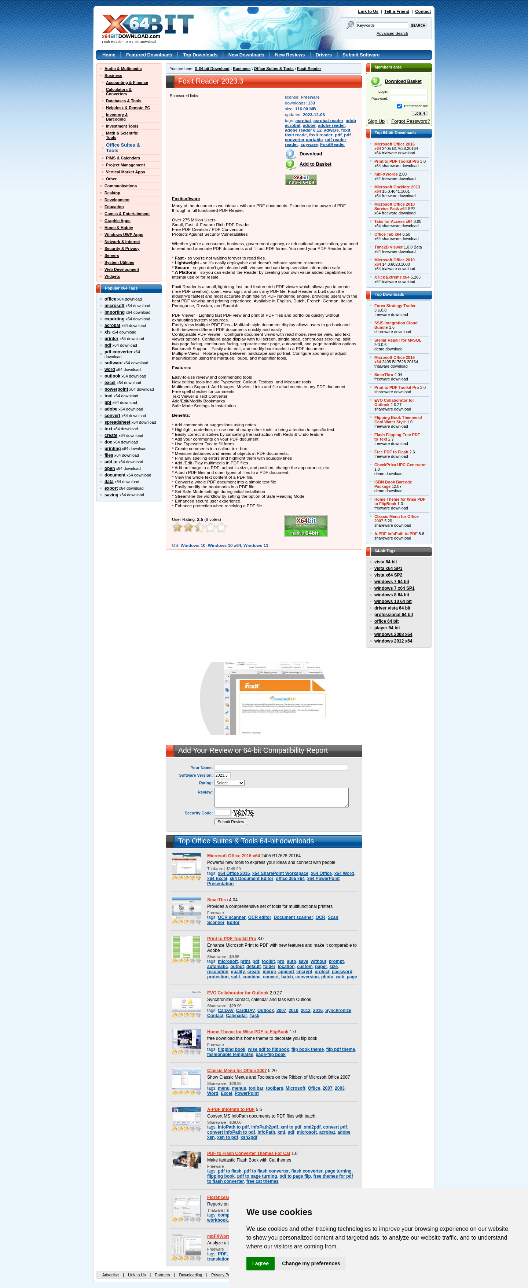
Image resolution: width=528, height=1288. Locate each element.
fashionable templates (230, 1054)
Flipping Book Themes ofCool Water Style (398, 419)
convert (112, 415)
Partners (162, 1275)
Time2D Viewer (388, 247)
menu (224, 1088)
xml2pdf (312, 1127)
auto (291, 961)
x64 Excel (217, 878)
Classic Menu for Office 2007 (237, 1070)
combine (251, 976)
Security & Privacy (122, 248)
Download (311, 154)
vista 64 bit (385, 561)
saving (111, 494)
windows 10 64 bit (393, 601)
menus (239, 1088)
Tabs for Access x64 (393, 221)
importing (114, 312)
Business (113, 75)
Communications (120, 186)
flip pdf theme (340, 1049)
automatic (217, 966)
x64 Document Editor (252, 878)
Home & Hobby (118, 227)
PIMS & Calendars (123, 158)
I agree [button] (260, 1263)
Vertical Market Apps (125, 172)
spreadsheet (117, 422)
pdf (107, 345)
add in (110, 461)
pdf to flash (229, 1171)
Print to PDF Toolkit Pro (231, 938)
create (110, 435)
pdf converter (118, 351)
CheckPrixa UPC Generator (400, 465)
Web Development (121, 269)
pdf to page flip (295, 1176)
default (253, 966)
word (109, 369)
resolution (217, 971)
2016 (318, 1010)
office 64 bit (386, 621)
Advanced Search (392, 33)
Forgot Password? (410, 121)
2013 (306, 1010)
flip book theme (308, 1049)
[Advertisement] (225, 143)
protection (217, 976)
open (109, 468)
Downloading (190, 1275)
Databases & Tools (124, 101)
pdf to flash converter (266, 1171)
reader (291, 144)
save (303, 961)
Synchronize (338, 1010)
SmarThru (217, 899)
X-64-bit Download (212, 68)
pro (280, 961)
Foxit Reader (309, 68)
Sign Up (376, 121)
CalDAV (226, 1010)
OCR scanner (232, 917)
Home (108, 55)
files (108, 455)
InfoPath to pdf (233, 1127)
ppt (107, 402)
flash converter (307, 1171)
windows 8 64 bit (391, 594)
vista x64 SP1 (388, 568)
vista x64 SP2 (388, 575)
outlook (112, 376)
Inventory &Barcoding (117, 117)
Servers (111, 255)
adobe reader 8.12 (303, 130)
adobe (110, 409)
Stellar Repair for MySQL (397, 340)
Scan (333, 917)
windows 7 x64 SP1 (394, 588)
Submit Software (361, 55)
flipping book (231, 1049)
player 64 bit (387, 627)
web (340, 976)
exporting (114, 318)
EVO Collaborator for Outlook (237, 993)
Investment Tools (122, 126)
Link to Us (368, 11)
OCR (321, 917)
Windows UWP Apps (123, 234)
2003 (340, 1088)
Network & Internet (122, 241)
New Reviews (290, 55)
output (237, 966)
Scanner (215, 922)
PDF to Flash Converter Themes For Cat (248, 1153)
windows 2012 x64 (393, 641)
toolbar (256, 1088)
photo (327, 976)
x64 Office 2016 (234, 873)
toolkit (268, 961)
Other (111, 179)
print (245, 961)
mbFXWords (220, 1236)
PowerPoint (247, 1093)
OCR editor (259, 917)
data (109, 481)
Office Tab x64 (388, 234)
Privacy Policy (223, 1275)
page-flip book (271, 1054)
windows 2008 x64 (393, 634)
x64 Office (321, 873)
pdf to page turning (257, 1176)
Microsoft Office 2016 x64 (233, 855)
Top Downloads (200, 55)
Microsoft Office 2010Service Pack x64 (394, 206)
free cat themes (262, 1181)
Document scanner (293, 917)
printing (112, 448)
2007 (281, 1010)
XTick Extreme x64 (392, 277)
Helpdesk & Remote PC (128, 108)
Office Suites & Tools (274, 68)
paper (321, 966)
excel (109, 382)
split (235, 976)
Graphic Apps (117, 220)
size (334, 966)
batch (287, 976)
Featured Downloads (149, 55)
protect (322, 971)
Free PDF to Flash (391, 452)
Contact (423, 11)
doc (108, 442)
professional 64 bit (393, 614)
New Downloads (246, 55)
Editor (233, 922)
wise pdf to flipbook (268, 1049)
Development (116, 200)
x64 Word (344, 873)
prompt (336, 961)
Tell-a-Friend (396, 11)
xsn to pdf (227, 1137)
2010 (293, 1010)
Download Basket (403, 81)
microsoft (114, 305)
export (111, 488)
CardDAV (245, 1010)
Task (254, 1015)
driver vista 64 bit (392, 608)
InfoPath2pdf (264, 1127)
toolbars (274, 1088)
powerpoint (116, 389)
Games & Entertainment (127, 213)
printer (111, 338)
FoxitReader (332, 144)
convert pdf (335, 1127)
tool (108, 395)
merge (269, 971)
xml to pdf (290, 1127)
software (113, 362)
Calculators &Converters (119, 91)
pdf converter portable (318, 137)
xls (107, 332)
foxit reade (296, 134)
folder (269, 966)
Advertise (110, 1275)
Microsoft (295, 1088)
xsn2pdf (249, 1137)
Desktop (112, 193)
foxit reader (321, 134)
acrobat (112, 325)
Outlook (265, 1010)
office (110, 299)
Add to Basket (315, 164)
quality (238, 971)
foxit (346, 130)
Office (314, 1088)
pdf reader (335, 139)
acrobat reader (329, 120)
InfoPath (266, 1132)
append (286, 971)
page (352, 976)
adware (331, 130)
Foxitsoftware (186, 198)
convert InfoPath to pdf (231, 1132)
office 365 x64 (290, 878)
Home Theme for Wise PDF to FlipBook (248, 1031)
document (114, 475)
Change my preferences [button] (311, 1263)
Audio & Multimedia (123, 68)
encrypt (304, 971)
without (318, 961)
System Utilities (119, 262)
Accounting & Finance (127, 82)
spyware (309, 144)
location (286, 966)
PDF (222, 1253)
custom (305, 966)
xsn (211, 1137)
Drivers (324, 55)
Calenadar (236, 1015)
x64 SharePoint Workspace (280, 873)
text (108, 428)
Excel (226, 1093)
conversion (307, 976)
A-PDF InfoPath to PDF (230, 1109)
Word (212, 1093)
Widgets (112, 276)
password (342, 971)
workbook (217, 1220)
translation (218, 1259)
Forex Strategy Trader (394, 305)
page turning (338, 1171)
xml (281, 1132)
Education (114, 207)
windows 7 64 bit (391, 581)
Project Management (125, 165)
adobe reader (331, 125)
